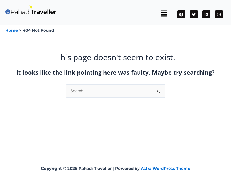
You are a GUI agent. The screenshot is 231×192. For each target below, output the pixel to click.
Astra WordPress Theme (165, 168)
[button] (163, 14)
